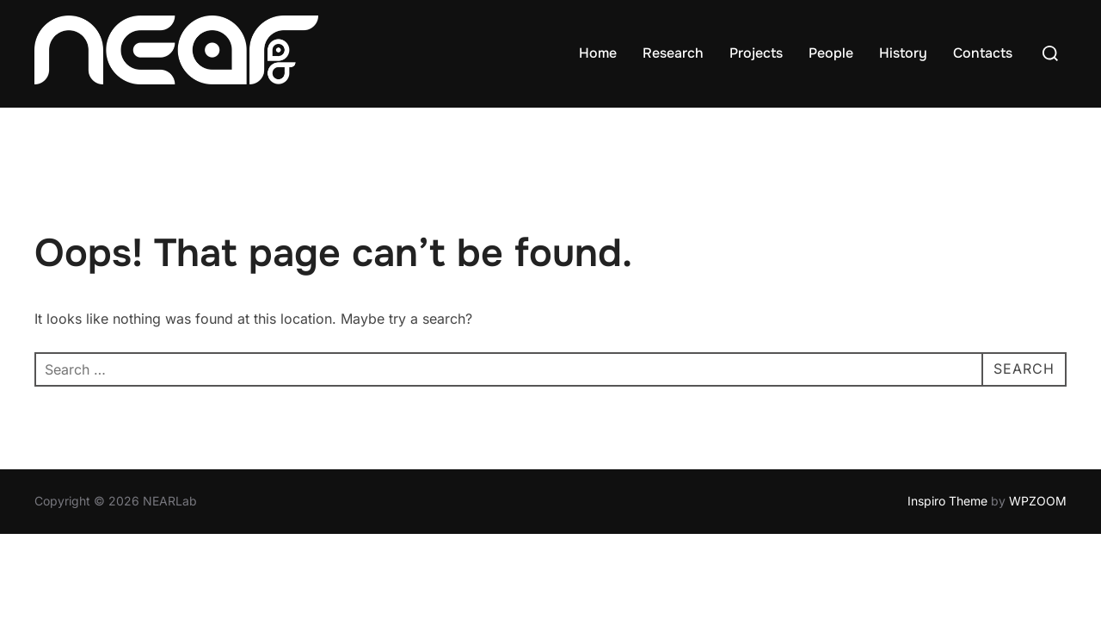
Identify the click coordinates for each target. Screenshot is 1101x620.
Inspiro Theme (947, 501)
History (903, 53)
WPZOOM (1038, 501)
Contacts (982, 53)
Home (598, 53)
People (831, 53)
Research (673, 53)
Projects (756, 53)
